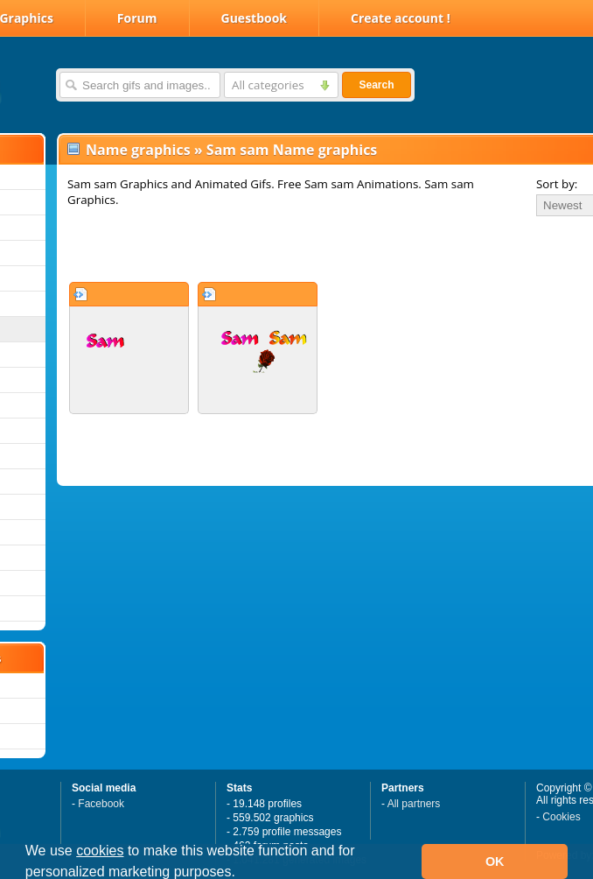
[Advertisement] (264, 249)
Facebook (101, 804)
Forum (137, 18)
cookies (99, 850)
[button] (241, 873)
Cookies (561, 817)
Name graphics (138, 149)
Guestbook (254, 18)
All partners (414, 804)
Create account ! (400, 18)
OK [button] (495, 861)
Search (376, 85)
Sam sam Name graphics (292, 149)
